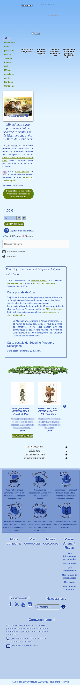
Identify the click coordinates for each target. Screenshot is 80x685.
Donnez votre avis (13, 244)
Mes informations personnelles (69, 556)
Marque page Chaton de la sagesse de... (20, 411)
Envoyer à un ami (16, 251)
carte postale (22, 171)
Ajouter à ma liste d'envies (22, 230)
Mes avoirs (69, 582)
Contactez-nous (47, 4)
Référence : (7, 185)
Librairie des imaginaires (27, 51)
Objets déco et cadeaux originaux (69, 52)
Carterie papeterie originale (40, 52)
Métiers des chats (15, 283)
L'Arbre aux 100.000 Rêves (5, 7)
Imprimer (11, 256)
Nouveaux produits (34, 458)
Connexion (27, 5)
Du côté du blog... (69, 56)
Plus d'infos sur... (16, 269)
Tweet (7, 236)
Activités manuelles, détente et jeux (55, 53)
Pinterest (27, 236)
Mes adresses (69, 563)
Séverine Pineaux (39, 280)
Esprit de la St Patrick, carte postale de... (47, 411)
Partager (17, 236)
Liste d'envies (34, 447)
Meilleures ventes (34, 454)
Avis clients (12, 274)
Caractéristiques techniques (43, 269)
